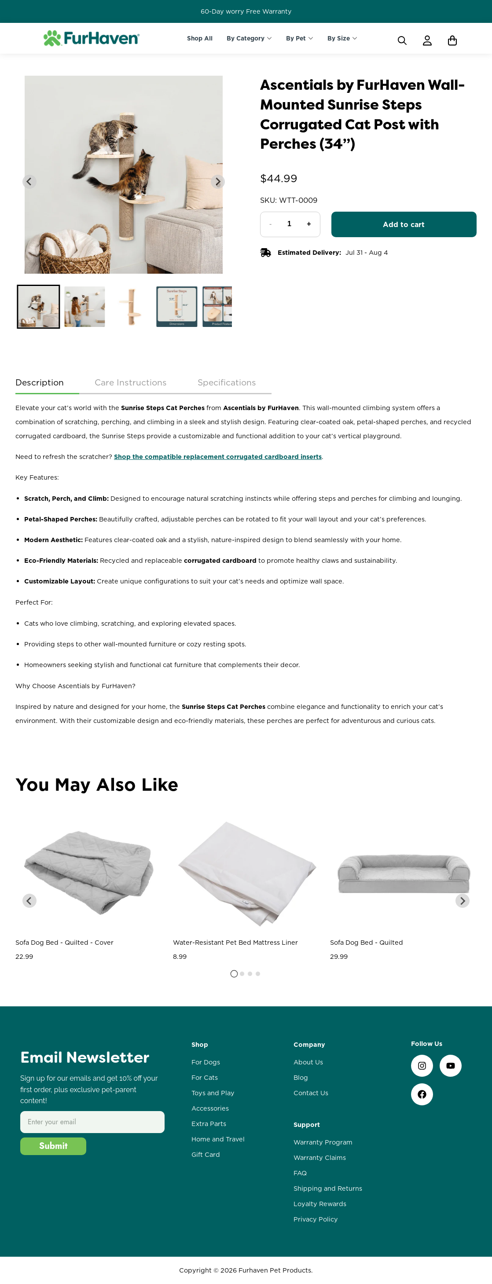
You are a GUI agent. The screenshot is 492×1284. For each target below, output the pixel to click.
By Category (245, 38)
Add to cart (404, 224)
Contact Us (311, 1093)
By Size (338, 38)
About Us (308, 1062)
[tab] (234, 973)
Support (307, 1124)
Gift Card (205, 1154)
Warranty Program (323, 1142)
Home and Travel (218, 1139)
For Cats (204, 1077)
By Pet (296, 38)
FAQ (300, 1173)
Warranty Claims (320, 1157)
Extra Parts (208, 1123)
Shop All (200, 38)
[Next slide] (218, 182)
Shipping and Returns (328, 1188)
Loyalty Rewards (320, 1204)
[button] (38, 307)
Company (309, 1044)
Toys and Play (213, 1093)
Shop (199, 1044)
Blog (301, 1077)
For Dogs (205, 1062)
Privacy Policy (316, 1219)
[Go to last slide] (29, 182)
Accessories (210, 1108)
